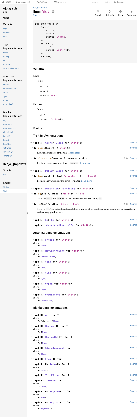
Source (36, 15)
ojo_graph (38, 7)
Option (61, 49)
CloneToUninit (55, 347)
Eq (46, 219)
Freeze (49, 239)
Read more (75, 152)
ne (39, 204)
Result (92, 176)
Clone (49, 142)
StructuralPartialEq (59, 225)
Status (61, 36)
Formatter (70, 176)
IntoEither (52, 375)
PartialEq (52, 188)
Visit (74, 142)
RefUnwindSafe (55, 250)
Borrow (49, 325)
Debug (49, 170)
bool (83, 193)
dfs (45, 7)
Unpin (49, 283)
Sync (48, 272)
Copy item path (53, 11)
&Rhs (64, 204)
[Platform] (43, 2)
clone (41, 147)
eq (39, 193)
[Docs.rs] (6, 2)
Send (48, 261)
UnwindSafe (52, 294)
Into (53, 364)
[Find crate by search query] (127, 2)
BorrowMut (52, 336)
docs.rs (94, 2)
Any (47, 315)
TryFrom (55, 391)
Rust (106, 2)
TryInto (55, 402)
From (48, 358)
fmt (40, 176)
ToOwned (50, 380)
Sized (55, 321)
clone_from (45, 158)
